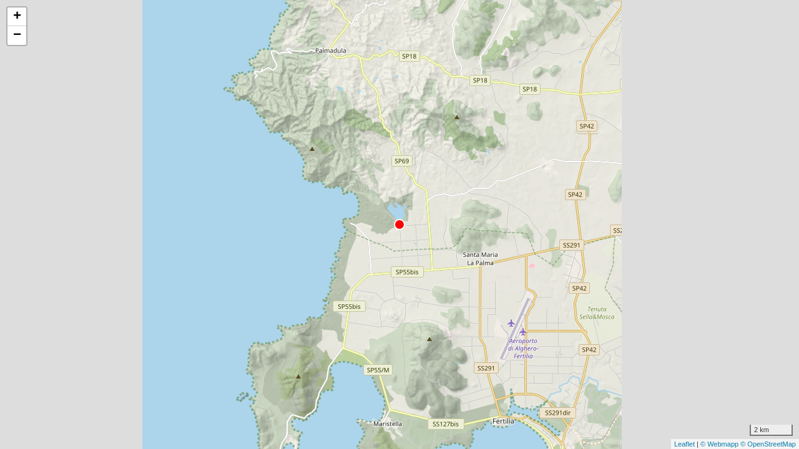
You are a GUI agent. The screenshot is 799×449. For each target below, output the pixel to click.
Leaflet (684, 444)
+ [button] (17, 16)
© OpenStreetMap (768, 444)
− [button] (17, 35)
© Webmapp (720, 444)
